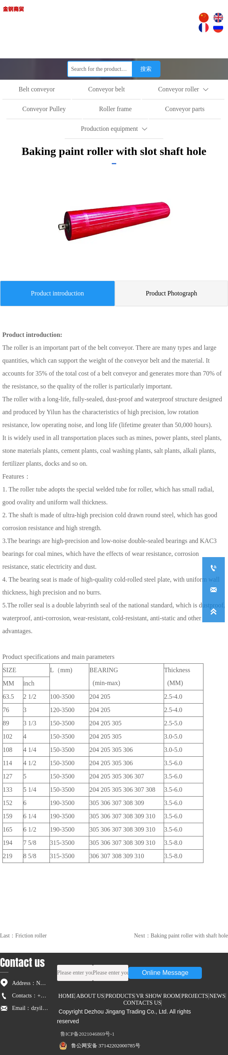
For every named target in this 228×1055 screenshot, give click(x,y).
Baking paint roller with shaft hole (189, 936)
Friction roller (31, 936)
